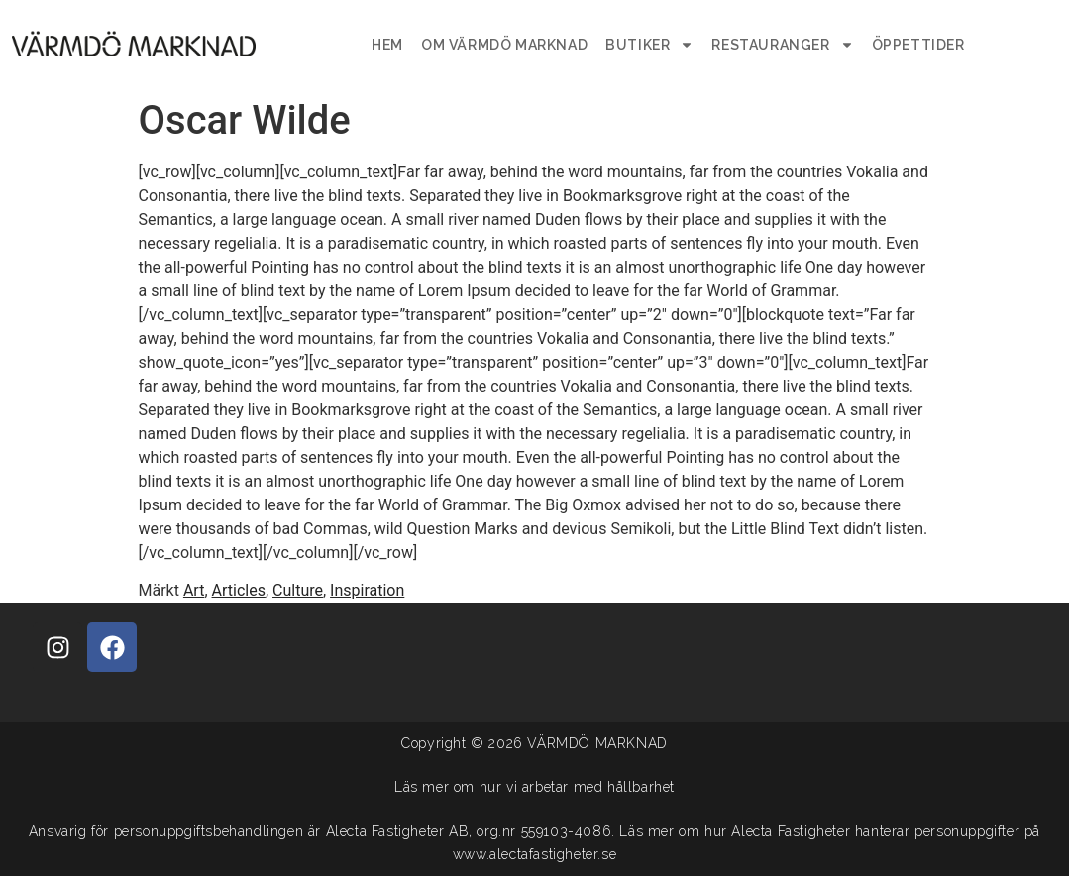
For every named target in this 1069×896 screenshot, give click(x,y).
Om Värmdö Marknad (504, 45)
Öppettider (918, 45)
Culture (297, 590)
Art (193, 590)
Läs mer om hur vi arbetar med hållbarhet (534, 787)
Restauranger (782, 44)
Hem (387, 45)
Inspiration (367, 590)
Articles (239, 590)
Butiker (649, 44)
